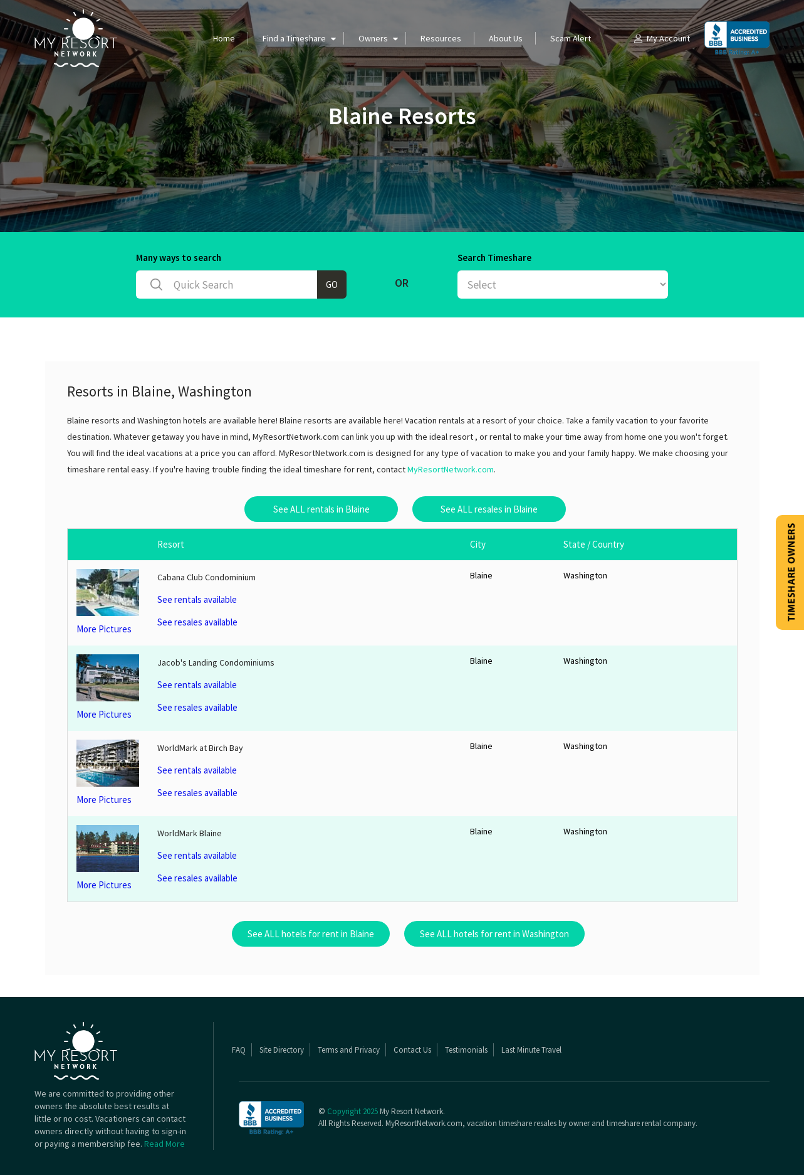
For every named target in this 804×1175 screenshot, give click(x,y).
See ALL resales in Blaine (489, 509)
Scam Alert (570, 38)
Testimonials (466, 1050)
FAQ (239, 1050)
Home (224, 38)
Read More (164, 1143)
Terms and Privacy (349, 1050)
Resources (440, 38)
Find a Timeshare (294, 38)
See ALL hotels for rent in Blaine (311, 934)
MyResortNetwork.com (450, 469)
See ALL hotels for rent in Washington (494, 934)
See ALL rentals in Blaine (321, 509)
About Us (506, 38)
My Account (661, 38)
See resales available (197, 622)
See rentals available (197, 599)
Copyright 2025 (352, 1111)
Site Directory (281, 1050)
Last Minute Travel (531, 1050)
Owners (373, 38)
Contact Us (412, 1050)
